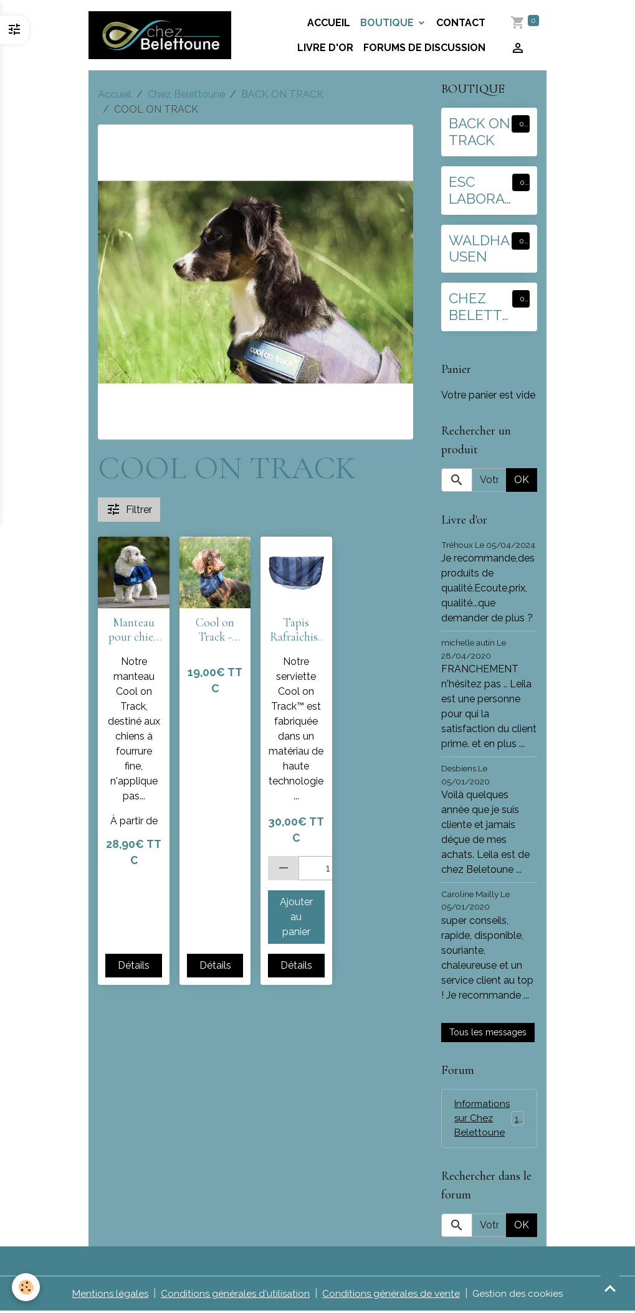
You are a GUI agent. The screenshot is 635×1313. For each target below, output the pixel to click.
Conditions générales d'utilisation (234, 1295)
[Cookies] (26, 1287)
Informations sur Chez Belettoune (492, 1119)
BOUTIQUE (389, 23)
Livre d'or (326, 48)
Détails (134, 965)
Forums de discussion (425, 48)
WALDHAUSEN (479, 248)
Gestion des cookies (520, 1295)
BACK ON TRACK (282, 94)
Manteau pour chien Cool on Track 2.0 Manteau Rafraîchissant (134, 630)
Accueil (329, 23)
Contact (461, 23)
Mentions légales (107, 1295)
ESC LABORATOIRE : (477, 190)
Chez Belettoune (186, 94)
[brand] (161, 35)
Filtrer (129, 509)
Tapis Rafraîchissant (296, 630)
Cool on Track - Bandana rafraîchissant (215, 630)
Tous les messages (488, 1032)
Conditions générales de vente (392, 1295)
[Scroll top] (610, 1288)
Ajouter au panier (296, 917)
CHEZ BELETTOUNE (475, 307)
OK (521, 480)
